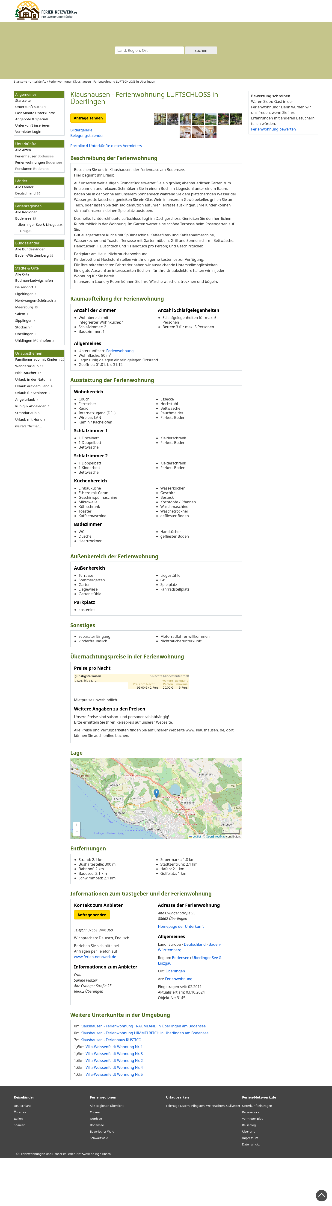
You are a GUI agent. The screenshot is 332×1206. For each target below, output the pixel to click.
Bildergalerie (81, 130)
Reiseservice (250, 1160)
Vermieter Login (28, 131)
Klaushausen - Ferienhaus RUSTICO (110, 1087)
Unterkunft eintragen (257, 1153)
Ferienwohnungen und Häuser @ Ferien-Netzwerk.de (56, 1202)
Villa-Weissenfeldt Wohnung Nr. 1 (114, 1094)
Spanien (19, 1173)
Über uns (248, 1179)
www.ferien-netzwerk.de (95, 1004)
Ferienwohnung (120, 398)
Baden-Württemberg (32, 255)
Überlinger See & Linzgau (38, 224)
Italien (18, 1166)
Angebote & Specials (31, 119)
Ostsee (95, 1160)
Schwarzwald (99, 1186)
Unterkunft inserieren (32, 125)
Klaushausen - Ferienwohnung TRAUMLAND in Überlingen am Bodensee (143, 1073)
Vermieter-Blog (252, 1166)
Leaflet (195, 884)
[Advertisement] (283, 209)
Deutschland (25, 193)
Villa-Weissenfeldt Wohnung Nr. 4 (114, 1115)
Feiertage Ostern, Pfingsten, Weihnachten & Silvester (203, 1153)
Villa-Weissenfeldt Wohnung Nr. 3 (114, 1101)
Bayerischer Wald (102, 1179)
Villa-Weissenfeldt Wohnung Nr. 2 (114, 1108)
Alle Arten (23, 150)
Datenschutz (251, 1192)
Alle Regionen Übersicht (107, 1153)
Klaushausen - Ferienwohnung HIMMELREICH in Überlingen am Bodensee (144, 1080)
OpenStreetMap (215, 884)
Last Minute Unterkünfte (35, 112)
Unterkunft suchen (30, 106)
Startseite (23, 100)
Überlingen (24, 333)
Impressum (250, 1186)
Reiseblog (249, 1173)
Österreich (21, 1160)
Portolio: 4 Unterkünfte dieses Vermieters (106, 145)
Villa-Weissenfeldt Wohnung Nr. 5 (114, 1122)
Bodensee (23, 218)
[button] (156, 841)
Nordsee (96, 1166)
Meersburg (24, 307)
